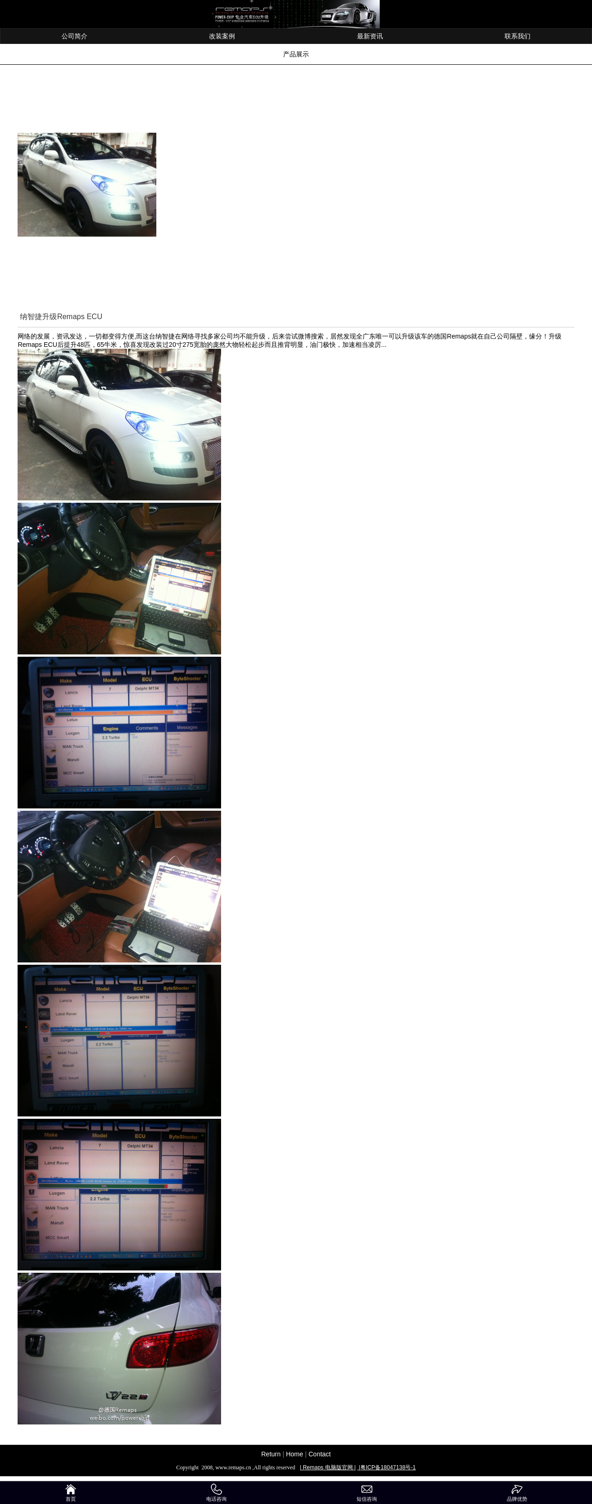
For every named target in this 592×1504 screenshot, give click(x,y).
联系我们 (517, 36)
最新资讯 (370, 36)
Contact (319, 1454)
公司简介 (74, 36)
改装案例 (222, 36)
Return (271, 1454)
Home (294, 1454)
